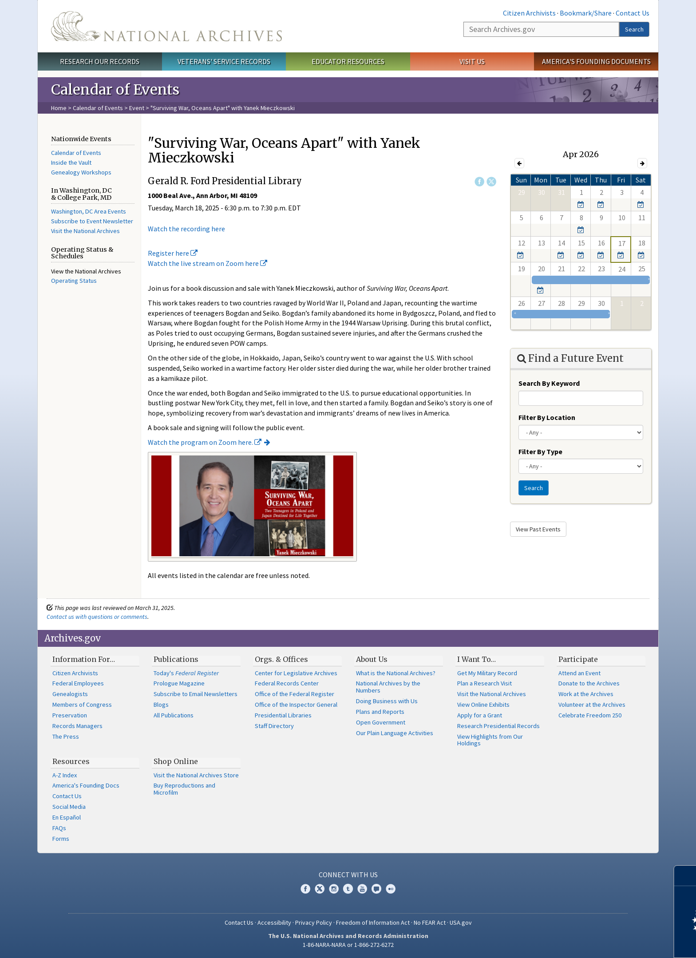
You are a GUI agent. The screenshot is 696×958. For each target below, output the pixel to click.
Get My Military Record (487, 673)
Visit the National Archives (85, 231)
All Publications (174, 715)
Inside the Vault (71, 162)
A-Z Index (64, 775)
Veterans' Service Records (224, 61)
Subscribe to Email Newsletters (195, 694)
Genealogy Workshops (81, 172)
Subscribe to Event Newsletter (92, 221)
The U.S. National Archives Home (166, 26)
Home (59, 108)
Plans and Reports (380, 712)
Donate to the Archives (589, 683)
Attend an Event (579, 673)
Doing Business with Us (387, 701)
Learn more (617, 942)
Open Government (380, 722)
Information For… (83, 659)
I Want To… (476, 659)
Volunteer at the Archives (591, 705)
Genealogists (70, 694)
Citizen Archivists (529, 12)
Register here (173, 253)
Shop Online (176, 761)
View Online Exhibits (483, 705)
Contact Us (632, 12)
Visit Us (472, 61)
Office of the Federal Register (294, 694)
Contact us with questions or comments (97, 617)
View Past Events (538, 529)
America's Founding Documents (596, 61)
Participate (578, 659)
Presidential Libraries (283, 715)
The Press (65, 736)
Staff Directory (274, 726)
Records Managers (77, 726)
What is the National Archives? (395, 673)
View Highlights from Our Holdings (490, 740)
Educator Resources (348, 61)
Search (634, 29)
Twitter (491, 181)
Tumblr (348, 888)
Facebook (479, 181)
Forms (60, 839)
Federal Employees (78, 683)
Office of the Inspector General (296, 705)
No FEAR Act (430, 922)
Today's (186, 673)
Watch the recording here (186, 228)
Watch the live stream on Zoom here (207, 263)
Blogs (161, 705)
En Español (66, 817)
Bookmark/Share (586, 12)
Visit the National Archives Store (196, 775)
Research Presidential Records (498, 726)
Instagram (333, 888)
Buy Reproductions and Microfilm (184, 788)
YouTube (362, 888)
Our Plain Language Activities (394, 733)
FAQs (59, 828)
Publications (176, 659)
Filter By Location (546, 417)
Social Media (69, 807)
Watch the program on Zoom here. (204, 442)
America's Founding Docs (85, 785)
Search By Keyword (549, 383)
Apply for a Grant (479, 715)
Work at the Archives (585, 694)
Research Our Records (99, 61)
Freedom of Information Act (373, 922)
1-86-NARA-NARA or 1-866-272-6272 (348, 945)
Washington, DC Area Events (88, 211)
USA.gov (461, 922)
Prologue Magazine (179, 683)
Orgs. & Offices (281, 659)
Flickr (390, 888)
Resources (71, 761)
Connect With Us (348, 874)
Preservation (69, 715)
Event (136, 108)
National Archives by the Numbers (388, 686)
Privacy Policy (313, 922)
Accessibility (274, 922)
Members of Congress (82, 705)
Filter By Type (540, 451)
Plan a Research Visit (484, 683)
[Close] (685, 875)
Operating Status (74, 281)
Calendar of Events (98, 108)
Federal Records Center (287, 683)
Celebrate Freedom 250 (589, 715)
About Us (372, 659)
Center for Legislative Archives (296, 673)
